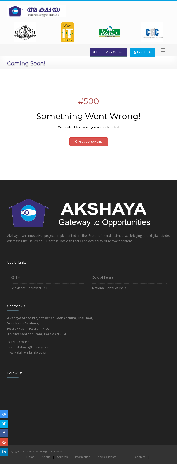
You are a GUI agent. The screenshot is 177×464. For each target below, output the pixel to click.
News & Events (107, 457)
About (46, 457)
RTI (125, 457)
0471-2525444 (18, 342)
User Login (143, 52)
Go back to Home (89, 141)
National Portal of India (109, 288)
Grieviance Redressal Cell (29, 288)
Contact (140, 457)
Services (62, 457)
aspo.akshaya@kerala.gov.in (28, 347)
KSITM (15, 277)
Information (82, 457)
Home (30, 457)
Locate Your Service (108, 52)
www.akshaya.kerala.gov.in (27, 352)
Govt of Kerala (102, 277)
